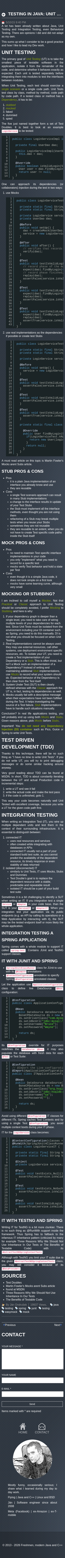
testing (9, 1308)
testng (46, 1308)
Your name (9, 1375)
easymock (11, 1311)
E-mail (6, 1388)
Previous (10, 1325)
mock (26, 1311)
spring (22, 1308)
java (56, 1304)
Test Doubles (14, 1282)
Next (57, 1325)
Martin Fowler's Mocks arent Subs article (30, 1286)
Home (22, 1432)
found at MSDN (15, 1289)
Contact (42, 1432)
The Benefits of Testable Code (24, 1299)
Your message (12, 1346)
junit (34, 1308)
